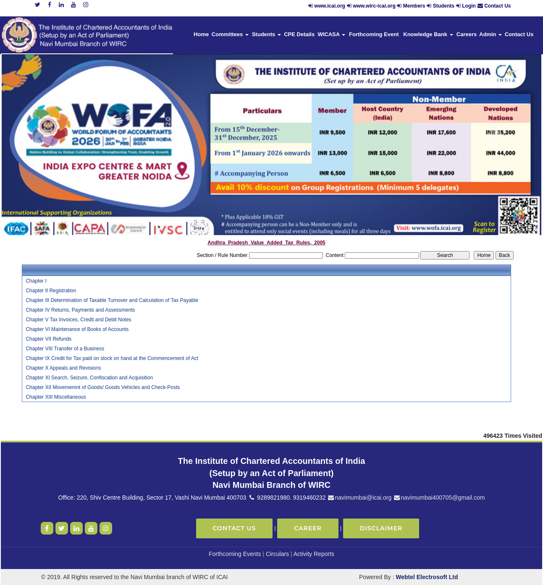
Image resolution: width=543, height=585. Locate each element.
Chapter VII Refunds (48, 339)
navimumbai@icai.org (359, 497)
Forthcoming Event (374, 34)
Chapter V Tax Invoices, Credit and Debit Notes (78, 320)
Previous (43, 139)
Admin (490, 34)
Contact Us (497, 6)
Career (308, 528)
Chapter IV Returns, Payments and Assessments (80, 310)
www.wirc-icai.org (375, 6)
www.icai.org (329, 6)
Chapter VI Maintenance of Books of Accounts (77, 329)
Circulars (277, 554)
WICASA (331, 34)
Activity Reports (314, 554)
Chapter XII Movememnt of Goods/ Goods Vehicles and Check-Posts (103, 387)
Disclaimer (381, 528)
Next (494, 139)
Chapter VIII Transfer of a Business (65, 349)
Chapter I (36, 281)
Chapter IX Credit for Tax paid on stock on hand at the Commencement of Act (112, 358)
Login (469, 6)
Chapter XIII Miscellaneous (56, 397)
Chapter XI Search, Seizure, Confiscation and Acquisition (89, 378)
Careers (466, 34)
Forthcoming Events (235, 554)
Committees (230, 34)
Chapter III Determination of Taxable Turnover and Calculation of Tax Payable (112, 300)
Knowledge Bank (428, 34)
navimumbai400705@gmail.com (439, 497)
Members (414, 6)
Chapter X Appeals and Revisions (63, 368)
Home (201, 34)
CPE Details (299, 34)
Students (443, 6)
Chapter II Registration (51, 291)
